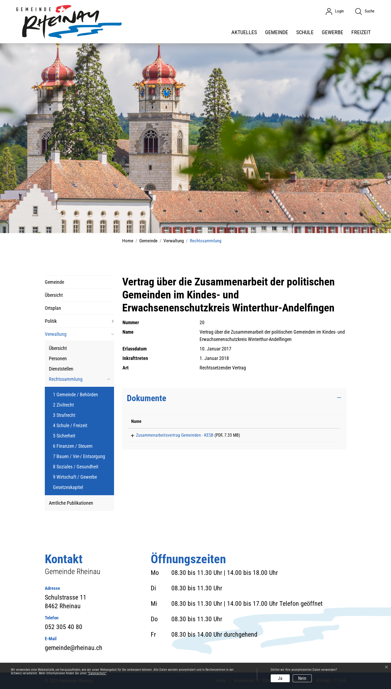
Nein (302, 678)
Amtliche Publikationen (71, 503)
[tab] (234, 398)
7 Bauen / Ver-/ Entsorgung (79, 456)
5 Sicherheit (64, 436)
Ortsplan (53, 308)
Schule (305, 32)
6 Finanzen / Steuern (73, 446)
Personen (58, 358)
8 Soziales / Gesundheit (75, 466)
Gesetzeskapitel (68, 487)
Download (320, 436)
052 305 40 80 (63, 627)
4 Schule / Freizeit (70, 425)
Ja (280, 678)
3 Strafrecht (64, 415)
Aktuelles (244, 32)
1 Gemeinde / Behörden (75, 394)
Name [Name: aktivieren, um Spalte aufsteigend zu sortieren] (136, 421)
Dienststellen (61, 369)
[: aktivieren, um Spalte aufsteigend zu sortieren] (319, 422)
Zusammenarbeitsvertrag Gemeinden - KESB (170, 435)
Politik (51, 321)
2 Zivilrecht (63, 405)
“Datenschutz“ (97, 673)
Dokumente (146, 398)
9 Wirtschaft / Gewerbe (75, 477)
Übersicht (54, 295)
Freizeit (361, 32)
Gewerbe (332, 32)
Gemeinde (276, 32)
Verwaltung (56, 334)
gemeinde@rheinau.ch (73, 648)
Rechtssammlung (66, 380)
